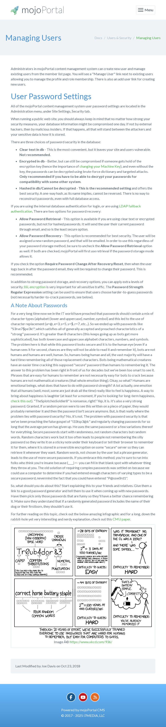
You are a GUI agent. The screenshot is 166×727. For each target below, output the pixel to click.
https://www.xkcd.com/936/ (91, 642)
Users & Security (119, 38)
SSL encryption (35, 287)
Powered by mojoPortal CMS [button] (83, 710)
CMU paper (121, 519)
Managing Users (148, 38)
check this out (21, 401)
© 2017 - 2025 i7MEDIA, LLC (83, 715)
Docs (98, 38)
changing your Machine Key (100, 166)
